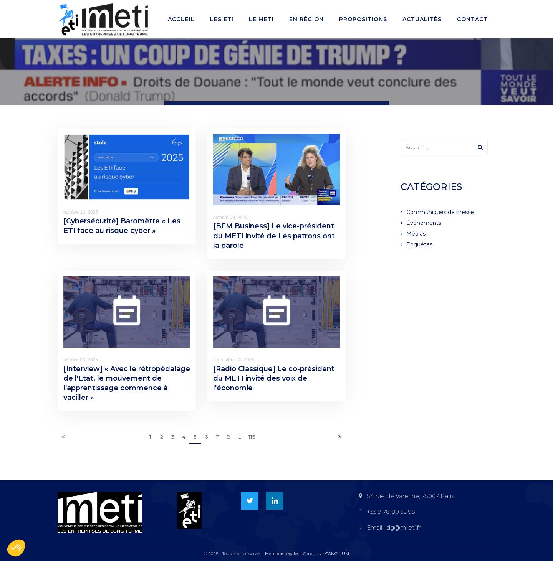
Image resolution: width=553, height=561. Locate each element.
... (239, 436)
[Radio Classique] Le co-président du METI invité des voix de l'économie (273, 378)
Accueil (181, 19)
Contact (472, 19)
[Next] (340, 437)
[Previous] (63, 437)
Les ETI (221, 19)
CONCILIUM (337, 553)
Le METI (261, 19)
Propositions (363, 19)
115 (251, 436)
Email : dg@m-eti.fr (394, 527)
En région (306, 19)
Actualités (422, 19)
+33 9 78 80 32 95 (391, 511)
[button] (16, 548)
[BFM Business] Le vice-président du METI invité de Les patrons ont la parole (274, 235)
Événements (423, 222)
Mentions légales (282, 553)
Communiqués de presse (440, 212)
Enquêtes (419, 244)
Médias (416, 233)
